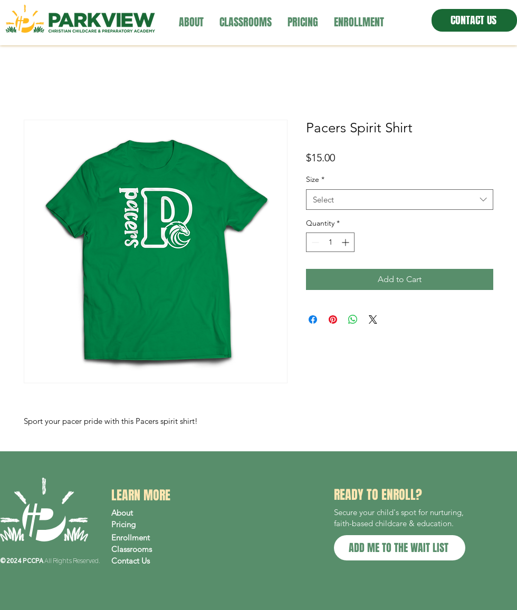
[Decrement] (314, 242)
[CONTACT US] (474, 20)
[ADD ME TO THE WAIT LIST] (399, 547)
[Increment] (346, 242)
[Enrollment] (156, 538)
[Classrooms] (156, 549)
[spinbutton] (330, 242)
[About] (156, 513)
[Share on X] (373, 319)
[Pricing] (156, 524)
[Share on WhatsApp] (353, 319)
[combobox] (399, 199)
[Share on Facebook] (313, 319)
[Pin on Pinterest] (333, 319)
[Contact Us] (156, 561)
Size (315, 179)
